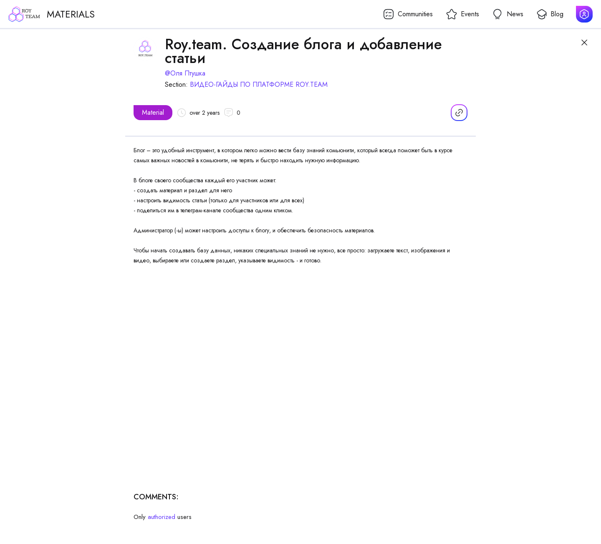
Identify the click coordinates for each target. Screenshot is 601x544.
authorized (161, 516)
